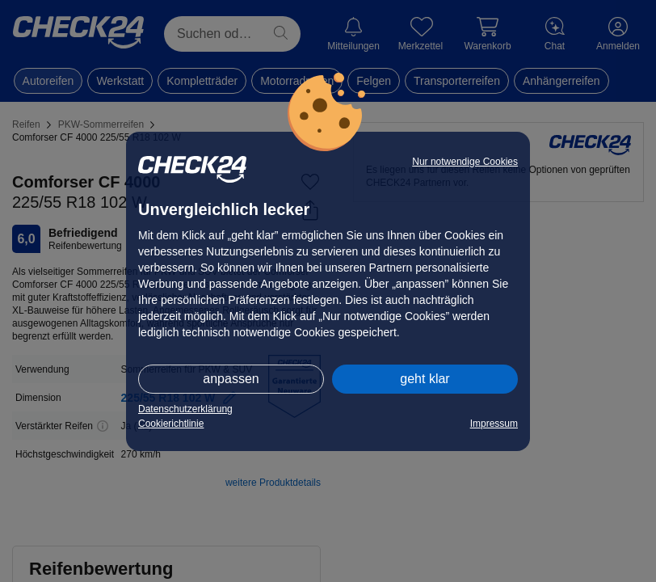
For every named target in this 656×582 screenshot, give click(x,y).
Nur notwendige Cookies (465, 161)
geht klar (424, 379)
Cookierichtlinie (171, 423)
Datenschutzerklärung (185, 409)
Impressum (494, 423)
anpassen (231, 379)
